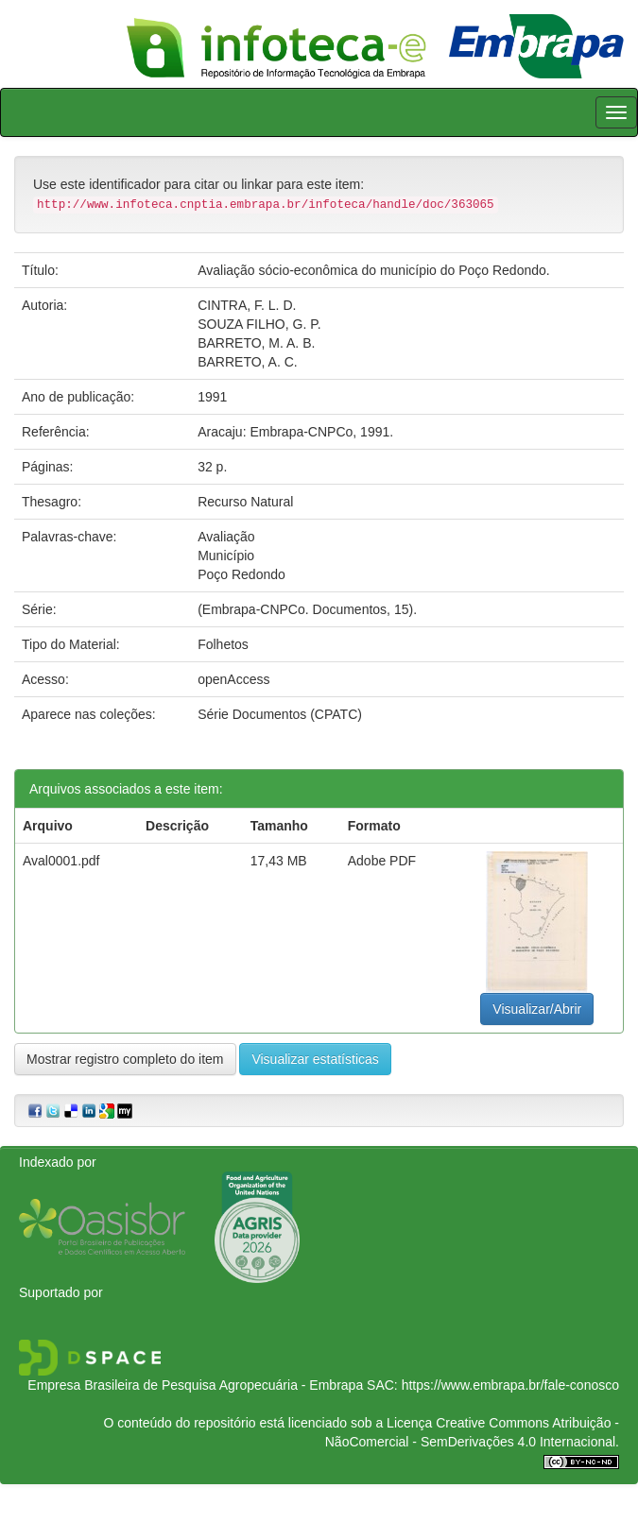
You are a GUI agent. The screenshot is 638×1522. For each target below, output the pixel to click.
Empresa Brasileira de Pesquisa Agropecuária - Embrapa (195, 1385)
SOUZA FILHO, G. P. (259, 324)
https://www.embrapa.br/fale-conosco (510, 1385)
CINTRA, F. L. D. (247, 305)
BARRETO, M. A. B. (256, 343)
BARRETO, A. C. (248, 361)
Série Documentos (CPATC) (280, 714)
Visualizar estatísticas (314, 1059)
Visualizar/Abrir (536, 1009)
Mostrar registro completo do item (125, 1059)
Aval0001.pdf (61, 860)
